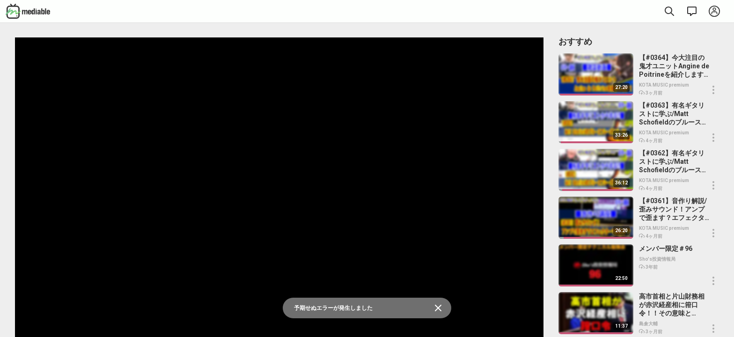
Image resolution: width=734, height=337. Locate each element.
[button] (713, 89)
